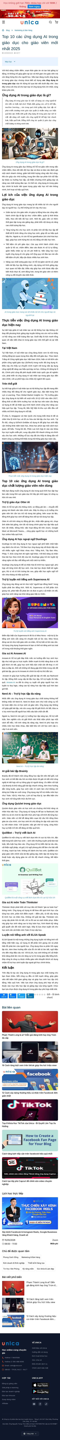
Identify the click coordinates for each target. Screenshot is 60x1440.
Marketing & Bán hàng (23, 30)
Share (12, 996)
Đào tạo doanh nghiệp (11, 1391)
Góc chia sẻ (37, 1360)
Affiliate (5, 1403)
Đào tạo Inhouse (8, 1395)
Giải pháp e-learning (10, 1388)
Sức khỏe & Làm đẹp (45, 1269)
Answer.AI (10, 682)
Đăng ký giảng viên (9, 1383)
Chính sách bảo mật (40, 1368)
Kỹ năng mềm (28, 1269)
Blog (8, 30)
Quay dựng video (9, 1399)
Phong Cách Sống (10, 1257)
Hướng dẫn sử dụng (40, 1352)
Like (3, 996)
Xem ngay (34, 6)
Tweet (21, 996)
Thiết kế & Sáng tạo (36, 1263)
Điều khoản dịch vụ (39, 1364)
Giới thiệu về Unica (39, 1348)
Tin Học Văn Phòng (11, 1269)
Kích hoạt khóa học (39, 1356)
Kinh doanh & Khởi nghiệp (14, 1263)
